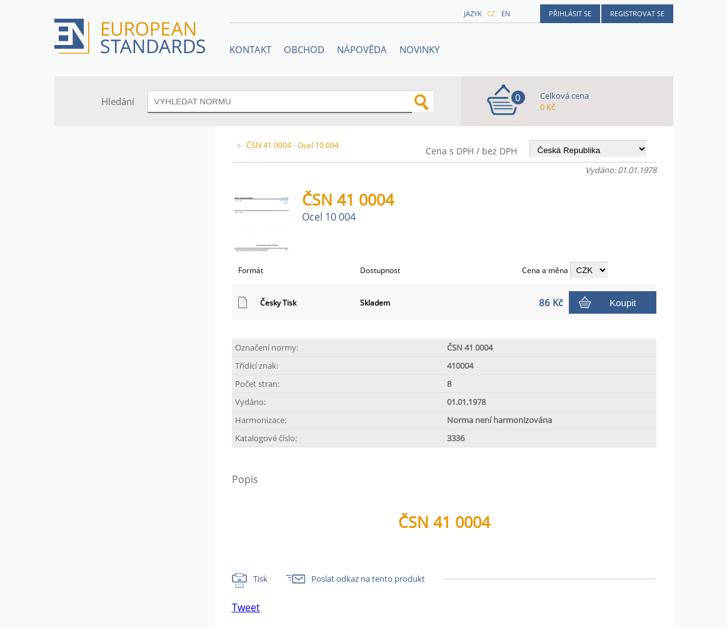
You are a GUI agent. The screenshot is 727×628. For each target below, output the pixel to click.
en (505, 13)
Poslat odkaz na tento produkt (368, 578)
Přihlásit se (570, 13)
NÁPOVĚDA (362, 49)
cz (491, 13)
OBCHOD (304, 49)
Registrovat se (637, 13)
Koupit (622, 302)
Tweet (246, 607)
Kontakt (250, 49)
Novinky (419, 49)
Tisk (260, 578)
